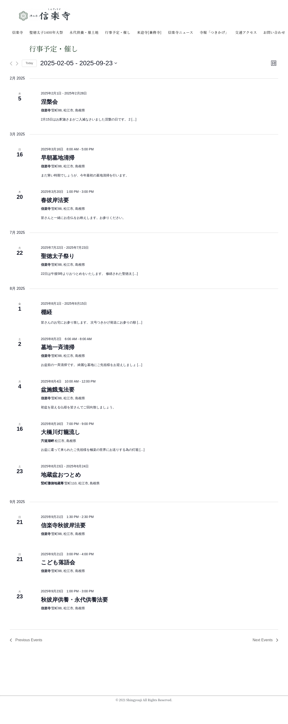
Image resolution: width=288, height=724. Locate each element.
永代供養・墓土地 (84, 32)
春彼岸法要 (55, 200)
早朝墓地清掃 (57, 158)
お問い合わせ (274, 32)
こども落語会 (58, 562)
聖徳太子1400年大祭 (46, 32)
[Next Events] (17, 63)
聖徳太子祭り (58, 256)
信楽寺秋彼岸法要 (63, 525)
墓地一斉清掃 (57, 347)
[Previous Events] (11, 63)
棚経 (46, 312)
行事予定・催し (118, 32)
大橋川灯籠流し (60, 432)
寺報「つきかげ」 (214, 32)
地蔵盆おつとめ (61, 475)
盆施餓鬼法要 (57, 389)
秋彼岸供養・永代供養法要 (74, 599)
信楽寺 (17, 32)
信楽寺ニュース (180, 32)
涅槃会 (49, 102)
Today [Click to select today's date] (29, 63)
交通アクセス (246, 32)
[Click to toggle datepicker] (78, 63)
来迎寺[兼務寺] (149, 32)
